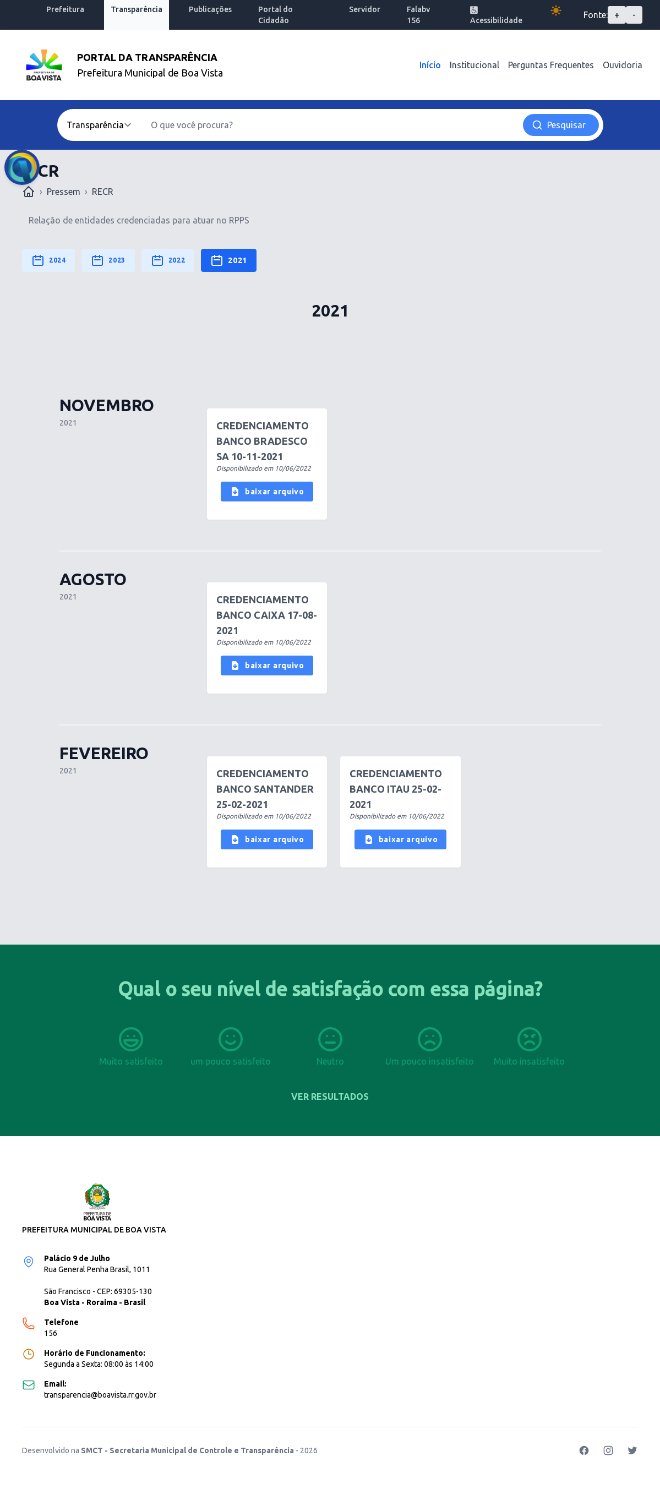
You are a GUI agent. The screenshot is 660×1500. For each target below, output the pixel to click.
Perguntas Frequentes (551, 65)
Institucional (474, 65)
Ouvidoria (622, 65)
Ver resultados (330, 1096)
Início (430, 65)
